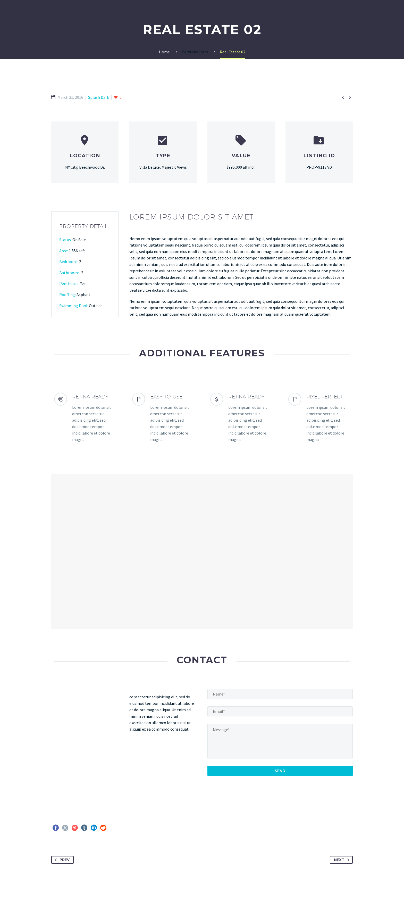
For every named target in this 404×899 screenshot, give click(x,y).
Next (342, 859)
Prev (61, 859)
